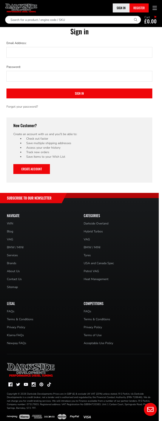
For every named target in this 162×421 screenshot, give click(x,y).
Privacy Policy (16, 327)
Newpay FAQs (16, 343)
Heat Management (96, 279)
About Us (13, 271)
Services (12, 255)
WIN (10, 223)
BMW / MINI (15, 247)
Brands (11, 263)
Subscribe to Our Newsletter (29, 198)
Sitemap (12, 287)
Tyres (87, 255)
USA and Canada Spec (99, 263)
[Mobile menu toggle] (154, 7)
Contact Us (14, 279)
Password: (13, 67)
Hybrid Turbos (93, 231)
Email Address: (16, 43)
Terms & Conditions (20, 319)
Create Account (31, 169)
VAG (10, 239)
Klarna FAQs (15, 335)
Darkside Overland (96, 223)
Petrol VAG (91, 271)
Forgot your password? (22, 107)
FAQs (10, 311)
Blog (10, 231)
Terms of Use (93, 335)
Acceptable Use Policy (98, 343)
